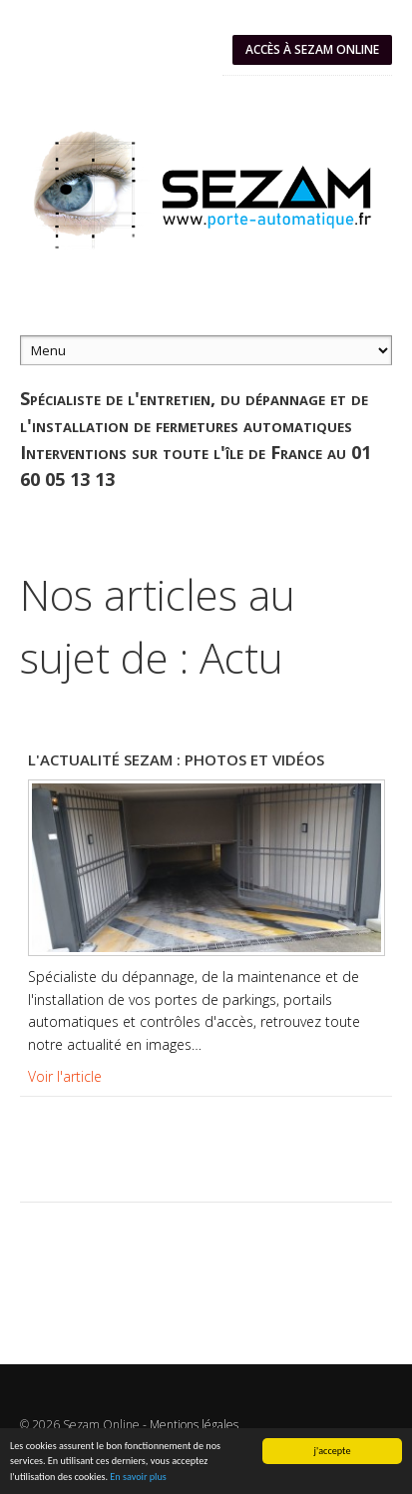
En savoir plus (138, 1477)
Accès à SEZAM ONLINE (312, 49)
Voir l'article (65, 1076)
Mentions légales (194, 1424)
